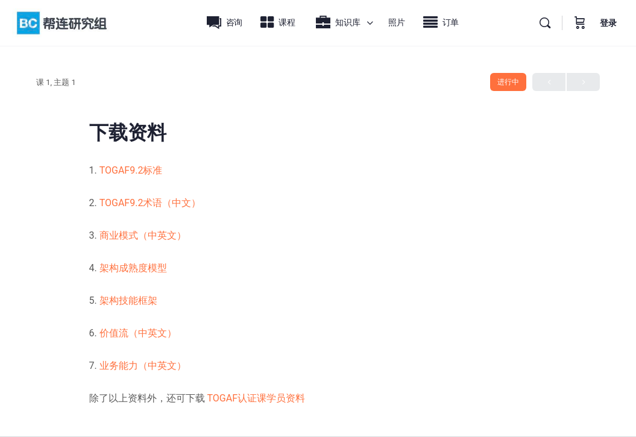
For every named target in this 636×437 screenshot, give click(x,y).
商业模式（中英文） (142, 235)
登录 (608, 23)
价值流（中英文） (138, 333)
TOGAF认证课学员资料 (256, 398)
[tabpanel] (318, 284)
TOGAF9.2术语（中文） (149, 203)
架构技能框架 (128, 300)
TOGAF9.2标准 (131, 170)
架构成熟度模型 (133, 268)
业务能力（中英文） (142, 365)
